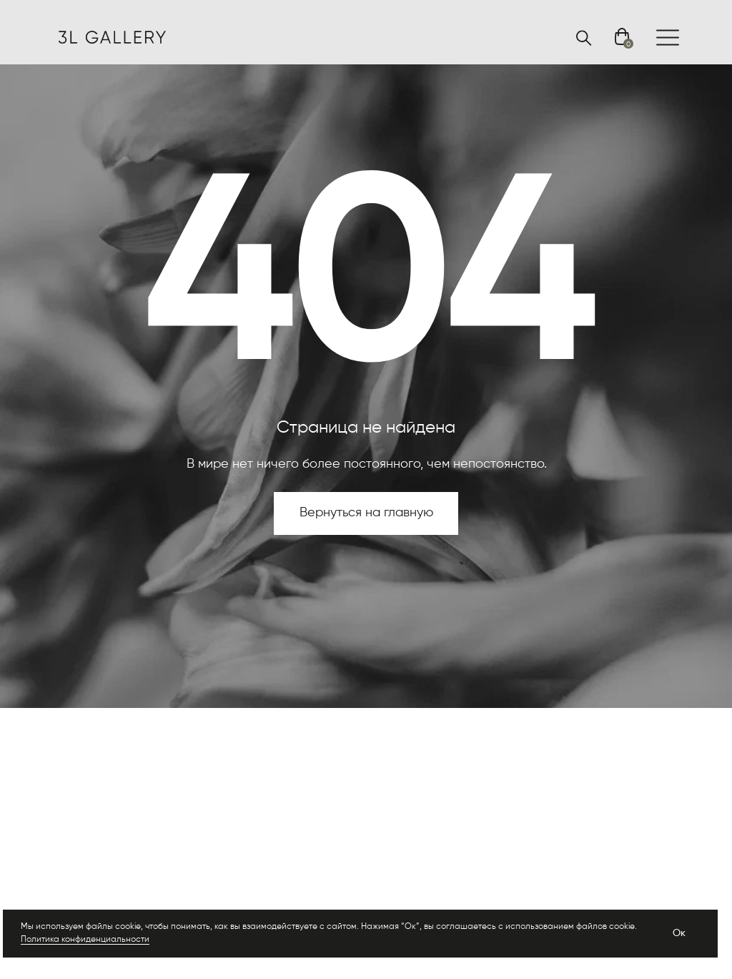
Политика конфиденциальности (85, 939)
